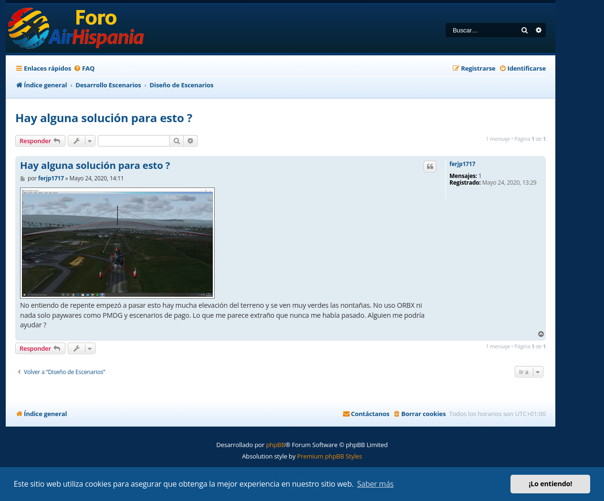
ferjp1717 (462, 164)
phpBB (275, 444)
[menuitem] (83, 68)
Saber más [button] (375, 484)
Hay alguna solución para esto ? (103, 117)
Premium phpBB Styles (329, 456)
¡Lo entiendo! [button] (550, 483)
